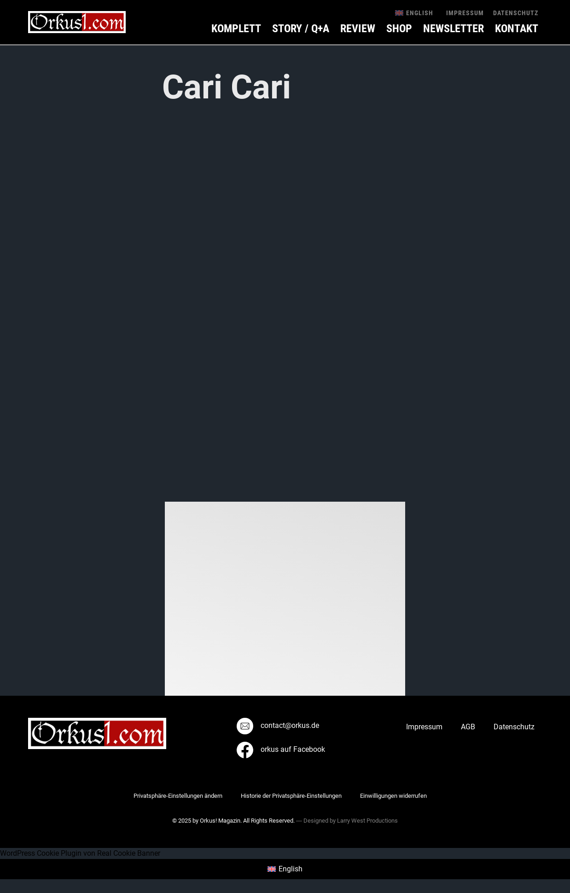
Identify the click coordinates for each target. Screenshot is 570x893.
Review (357, 28)
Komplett (236, 28)
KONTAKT (516, 28)
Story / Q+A (300, 28)
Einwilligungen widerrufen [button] (393, 795)
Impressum (465, 13)
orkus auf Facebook (281, 749)
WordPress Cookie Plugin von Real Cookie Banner (80, 853)
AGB (468, 726)
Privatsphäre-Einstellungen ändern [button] (178, 795)
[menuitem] (414, 12)
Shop (399, 28)
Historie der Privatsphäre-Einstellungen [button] (291, 795)
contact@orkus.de (278, 725)
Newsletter (453, 28)
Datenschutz (515, 13)
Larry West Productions (367, 820)
